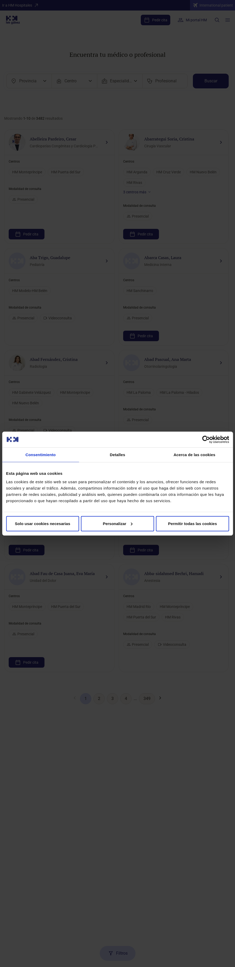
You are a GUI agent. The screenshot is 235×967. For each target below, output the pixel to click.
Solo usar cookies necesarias (42, 523)
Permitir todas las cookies (192, 523)
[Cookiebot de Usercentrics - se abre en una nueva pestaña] (206, 440)
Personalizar (118, 523)
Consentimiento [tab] (41, 454)
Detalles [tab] (117, 454)
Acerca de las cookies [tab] (194, 454)
